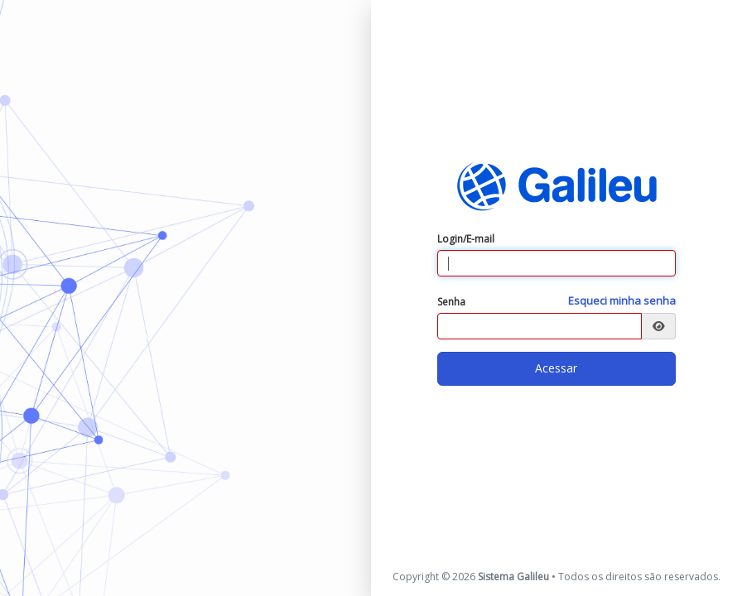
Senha (451, 302)
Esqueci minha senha (622, 300)
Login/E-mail (465, 239)
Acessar (556, 368)
